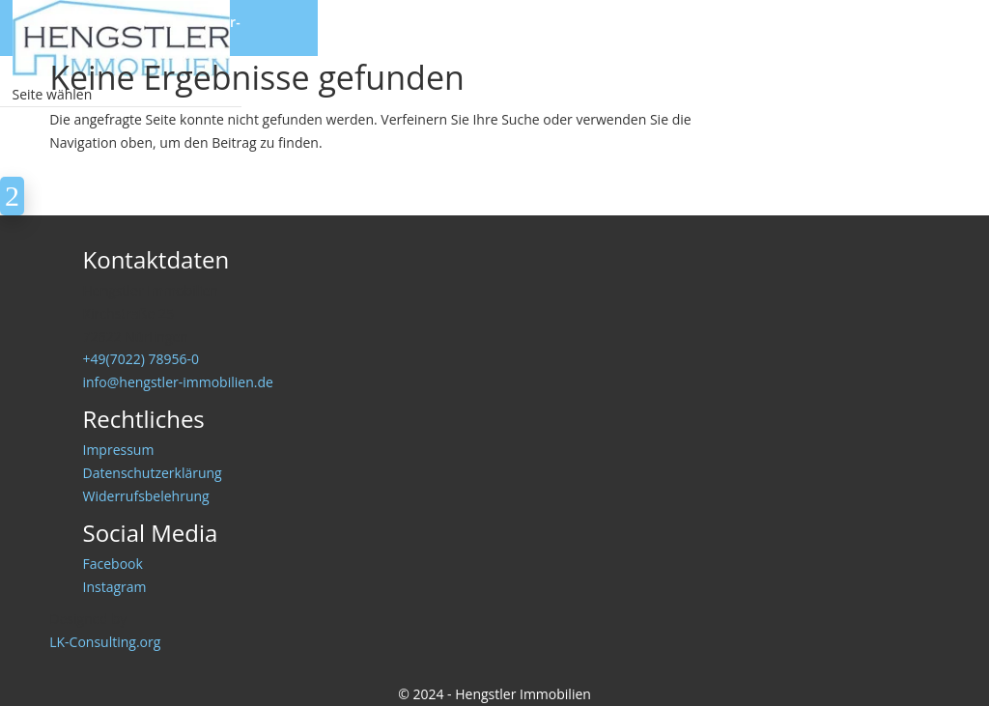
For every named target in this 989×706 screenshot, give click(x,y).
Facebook (113, 563)
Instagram (115, 587)
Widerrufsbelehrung (146, 496)
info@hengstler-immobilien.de (178, 382)
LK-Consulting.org (104, 642)
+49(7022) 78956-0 (141, 359)
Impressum (119, 449)
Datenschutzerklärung (152, 473)
